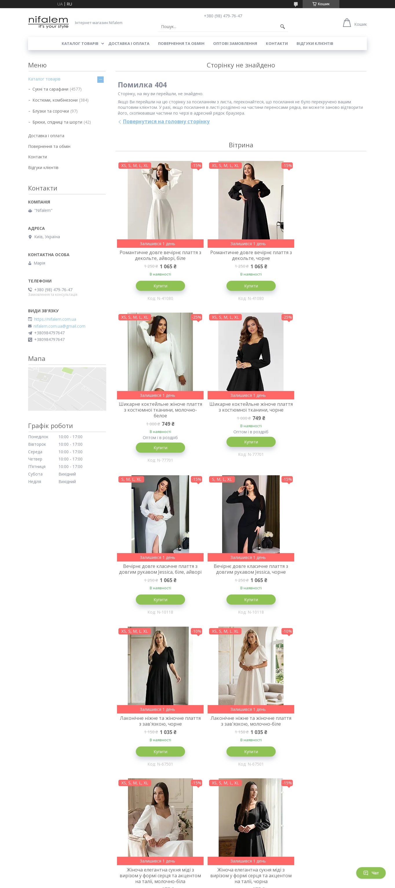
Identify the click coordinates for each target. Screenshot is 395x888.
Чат (371, 873)
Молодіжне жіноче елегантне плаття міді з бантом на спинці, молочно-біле (325, 746)
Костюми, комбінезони (55, 100)
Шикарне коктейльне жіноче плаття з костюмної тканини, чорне (157, 421)
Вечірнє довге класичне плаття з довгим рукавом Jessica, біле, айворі (241, 421)
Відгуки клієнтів (315, 43)
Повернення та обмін (181, 43)
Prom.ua (226, 877)
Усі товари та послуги (238, 815)
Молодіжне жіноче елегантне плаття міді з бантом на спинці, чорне (241, 746)
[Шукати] (283, 27)
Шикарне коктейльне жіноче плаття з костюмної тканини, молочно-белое (325, 258)
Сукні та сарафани (50, 89)
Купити (157, 286)
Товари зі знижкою (132, 844)
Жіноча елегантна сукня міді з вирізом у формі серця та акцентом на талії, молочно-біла (325, 583)
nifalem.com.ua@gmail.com (59, 326)
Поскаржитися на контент (182, 882)
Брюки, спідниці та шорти (57, 122)
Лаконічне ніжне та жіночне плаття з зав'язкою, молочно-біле (240, 580)
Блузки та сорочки (50, 111)
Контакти (277, 43)
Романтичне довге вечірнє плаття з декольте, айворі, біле (156, 255)
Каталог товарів (80, 43)
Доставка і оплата (128, 43)
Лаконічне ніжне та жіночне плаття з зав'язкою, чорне (157, 580)
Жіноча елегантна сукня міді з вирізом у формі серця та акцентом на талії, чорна (157, 746)
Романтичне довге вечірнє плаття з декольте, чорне (241, 255)
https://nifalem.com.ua (55, 319)
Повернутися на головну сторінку (166, 121)
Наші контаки (213, 844)
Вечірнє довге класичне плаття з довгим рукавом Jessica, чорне (325, 418)
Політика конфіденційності (232, 882)
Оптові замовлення (235, 43)
